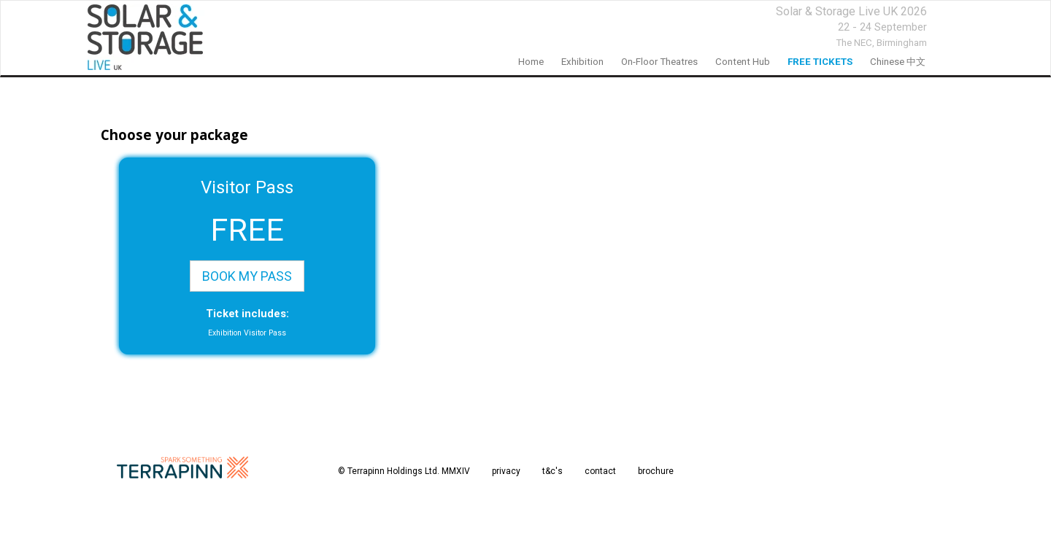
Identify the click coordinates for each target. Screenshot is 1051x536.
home (531, 61)
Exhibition (582, 61)
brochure (656, 471)
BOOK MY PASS (247, 276)
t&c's (552, 471)
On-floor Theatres (659, 61)
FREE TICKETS (820, 61)
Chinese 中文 (897, 61)
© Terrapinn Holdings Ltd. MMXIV (404, 471)
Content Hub (742, 61)
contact (600, 471)
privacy (506, 471)
